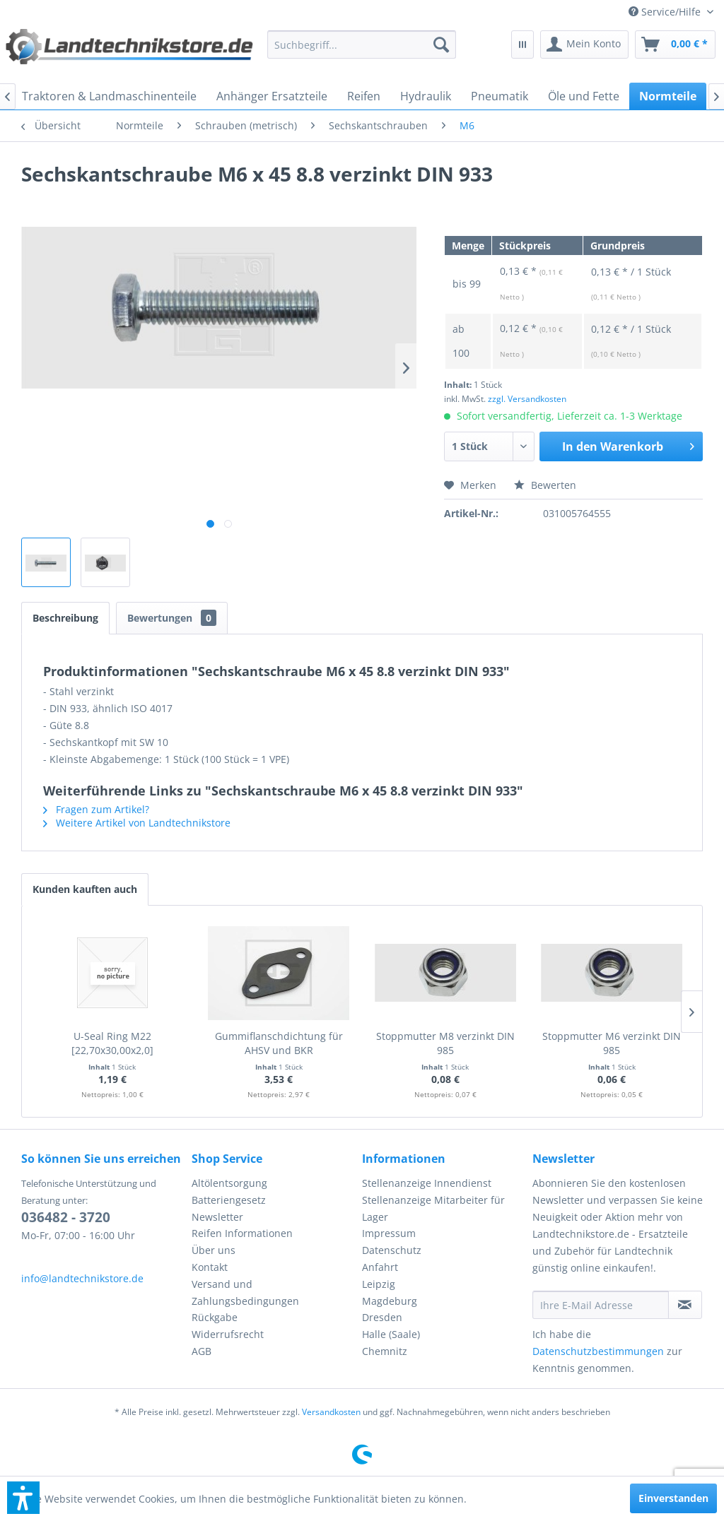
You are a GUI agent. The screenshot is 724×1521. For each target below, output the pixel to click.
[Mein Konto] (584, 44)
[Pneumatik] (499, 96)
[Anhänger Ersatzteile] (271, 96)
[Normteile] (667, 96)
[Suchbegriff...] (361, 44)
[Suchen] (441, 44)
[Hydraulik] (425, 96)
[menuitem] (671, 11)
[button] (23, 1497)
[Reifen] (363, 96)
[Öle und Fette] (583, 96)
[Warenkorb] (675, 44)
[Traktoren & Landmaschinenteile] (109, 96)
